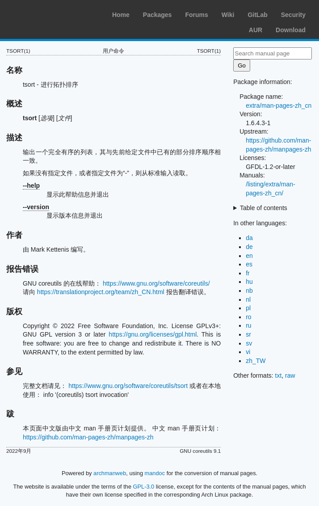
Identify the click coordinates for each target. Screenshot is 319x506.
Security (293, 14)
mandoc (155, 473)
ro (248, 316)
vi (248, 351)
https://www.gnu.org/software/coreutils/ (156, 283)
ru (248, 325)
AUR (255, 30)
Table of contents (263, 207)
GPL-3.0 (144, 486)
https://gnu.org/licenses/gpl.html (153, 334)
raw (290, 375)
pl (248, 308)
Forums (196, 14)
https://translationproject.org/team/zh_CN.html (100, 291)
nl (248, 299)
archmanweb (109, 473)
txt (278, 375)
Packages (157, 14)
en (249, 255)
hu (249, 281)
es (249, 264)
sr (248, 334)
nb (249, 290)
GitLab (257, 14)
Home (121, 14)
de (249, 246)
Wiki (228, 14)
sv (249, 343)
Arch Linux (49, 13)
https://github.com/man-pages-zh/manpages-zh (88, 437)
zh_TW (255, 360)
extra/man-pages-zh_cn (278, 105)
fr (248, 273)
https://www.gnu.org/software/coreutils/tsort (128, 385)
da (249, 237)
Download (291, 30)
